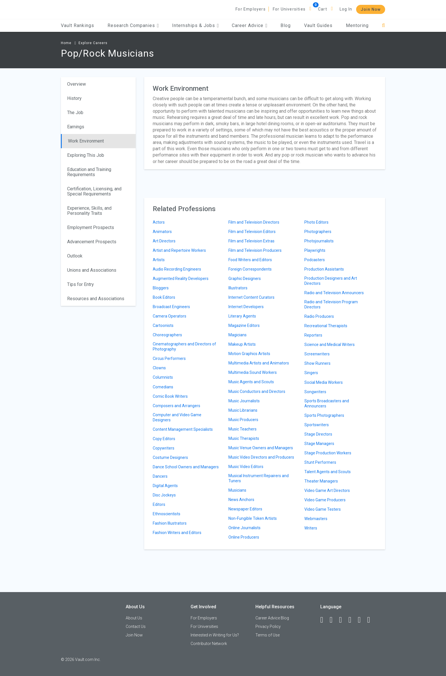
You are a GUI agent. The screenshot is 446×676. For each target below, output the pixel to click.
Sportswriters (316, 424)
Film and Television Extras (251, 241)
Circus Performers (169, 358)
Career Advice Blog (272, 618)
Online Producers (243, 537)
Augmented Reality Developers (180, 278)
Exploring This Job (85, 155)
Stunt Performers (320, 462)
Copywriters (163, 448)
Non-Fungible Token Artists (252, 518)
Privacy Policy (268, 626)
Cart (322, 9)
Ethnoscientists (166, 514)
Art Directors (164, 241)
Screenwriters (317, 354)
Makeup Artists (242, 344)
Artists (159, 259)
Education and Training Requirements (89, 172)
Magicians (237, 335)
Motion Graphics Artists (249, 353)
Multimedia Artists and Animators (258, 363)
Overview (76, 84)
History (74, 98)
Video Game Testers (322, 509)
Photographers (317, 231)
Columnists (163, 377)
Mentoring (357, 25)
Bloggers (161, 288)
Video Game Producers (325, 500)
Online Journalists (244, 527)
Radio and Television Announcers (334, 292)
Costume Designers (170, 457)
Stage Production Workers (327, 453)
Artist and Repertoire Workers (179, 250)
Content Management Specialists (183, 429)
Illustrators (237, 288)
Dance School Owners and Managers (186, 467)
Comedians (163, 387)
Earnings (75, 126)
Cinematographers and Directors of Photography (184, 346)
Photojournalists (319, 241)
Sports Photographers (324, 415)
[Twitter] (343, 620)
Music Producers (243, 419)
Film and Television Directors (253, 222)
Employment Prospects (90, 227)
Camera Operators (169, 316)
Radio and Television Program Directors (331, 304)
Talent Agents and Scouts (327, 471)
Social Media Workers (323, 382)
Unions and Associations (91, 270)
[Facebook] (324, 620)
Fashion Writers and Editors (177, 532)
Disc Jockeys (164, 495)
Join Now (371, 9)
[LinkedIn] (334, 620)
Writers (310, 528)
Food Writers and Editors (250, 259)
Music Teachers (242, 429)
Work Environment (86, 141)
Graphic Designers (244, 278)
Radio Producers (319, 316)
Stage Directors (318, 434)
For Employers (251, 9)
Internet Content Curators (251, 297)
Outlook (74, 256)
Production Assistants (324, 269)
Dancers (160, 476)
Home (66, 43)
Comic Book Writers (170, 396)
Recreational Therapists (325, 325)
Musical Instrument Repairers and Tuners (258, 478)
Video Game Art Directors (327, 490)
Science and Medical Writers (329, 344)
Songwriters (315, 391)
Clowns (159, 368)
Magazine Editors (244, 325)
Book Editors (164, 297)
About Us (134, 618)
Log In (346, 9)
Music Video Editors (245, 466)
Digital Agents (165, 485)
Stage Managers (319, 443)
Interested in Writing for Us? (215, 635)
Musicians (237, 490)
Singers (311, 372)
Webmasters (315, 518)
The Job (75, 112)
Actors (159, 222)
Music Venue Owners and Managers (260, 448)
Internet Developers (246, 306)
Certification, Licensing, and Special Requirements (94, 191)
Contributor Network (209, 643)
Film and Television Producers (255, 250)
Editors (159, 504)
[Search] (383, 25)
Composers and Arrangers (176, 405)
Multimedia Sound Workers (252, 372)
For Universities (289, 9)
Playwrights (314, 250)
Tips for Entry (80, 284)
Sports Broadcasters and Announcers (326, 403)
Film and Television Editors (252, 231)
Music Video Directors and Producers (261, 457)
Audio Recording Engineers (177, 269)
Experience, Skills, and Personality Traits (89, 210)
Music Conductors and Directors (256, 391)
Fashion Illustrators (170, 523)
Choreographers (167, 335)
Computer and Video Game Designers (177, 417)
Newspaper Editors (245, 509)
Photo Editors (316, 222)
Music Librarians (242, 410)
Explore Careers (93, 43)
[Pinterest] (362, 620)
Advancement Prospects (91, 241)
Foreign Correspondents (250, 269)
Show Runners (317, 363)
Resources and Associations (95, 298)
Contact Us (136, 626)
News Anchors (241, 499)
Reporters (313, 335)
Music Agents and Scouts (251, 382)
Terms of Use (267, 635)
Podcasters (314, 259)
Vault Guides (318, 25)
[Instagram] (352, 620)
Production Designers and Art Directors (330, 281)
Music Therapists (243, 438)
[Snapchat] (371, 620)
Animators (162, 231)
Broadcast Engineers (171, 306)
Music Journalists (244, 401)
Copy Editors (164, 438)
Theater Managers (321, 481)
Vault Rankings (77, 25)
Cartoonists (163, 325)
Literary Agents (242, 316)
